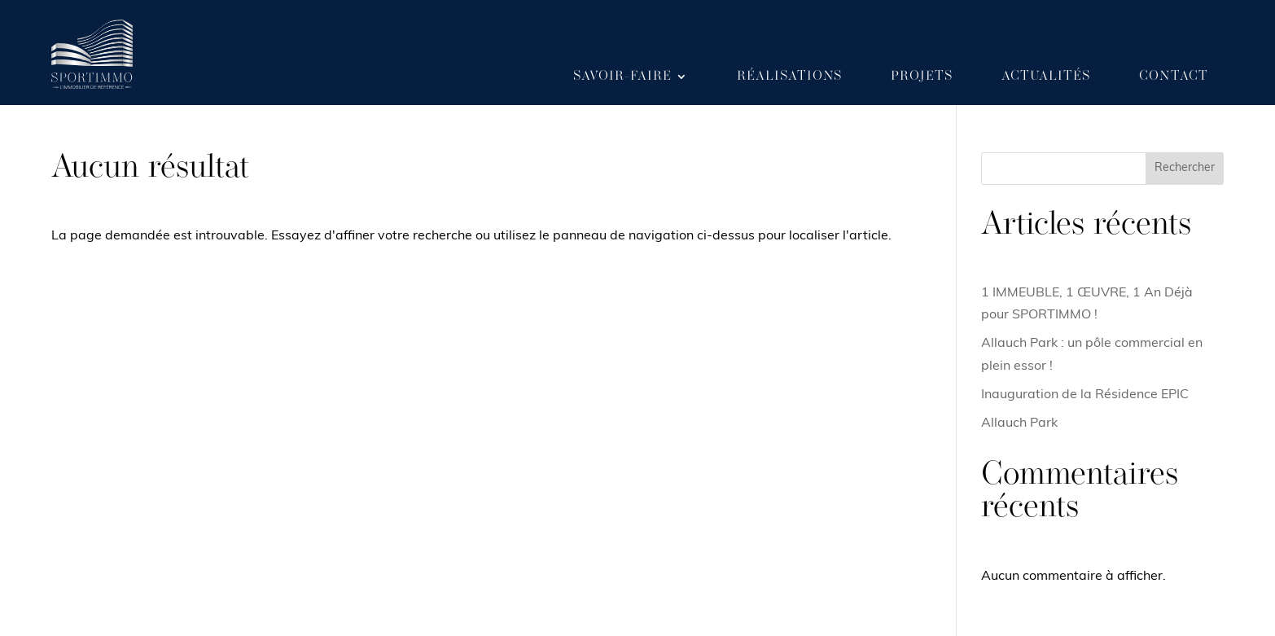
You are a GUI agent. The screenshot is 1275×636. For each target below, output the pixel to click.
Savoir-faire (622, 76)
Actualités (1045, 76)
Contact (1173, 76)
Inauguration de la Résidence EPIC (1085, 394)
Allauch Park (1019, 423)
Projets (922, 76)
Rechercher (1185, 168)
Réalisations (789, 76)
